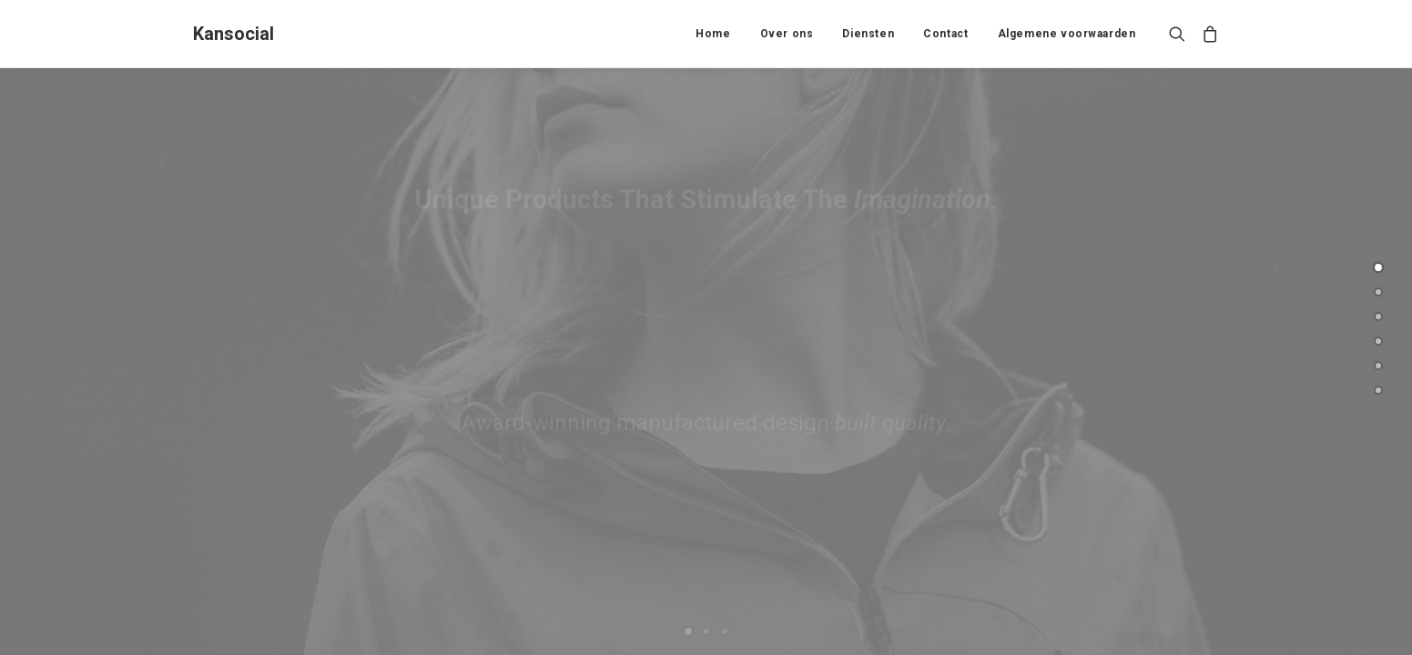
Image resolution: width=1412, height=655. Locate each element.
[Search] (1181, 33)
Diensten (868, 33)
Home (713, 33)
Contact (945, 33)
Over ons (787, 33)
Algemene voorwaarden (1067, 33)
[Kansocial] (233, 34)
